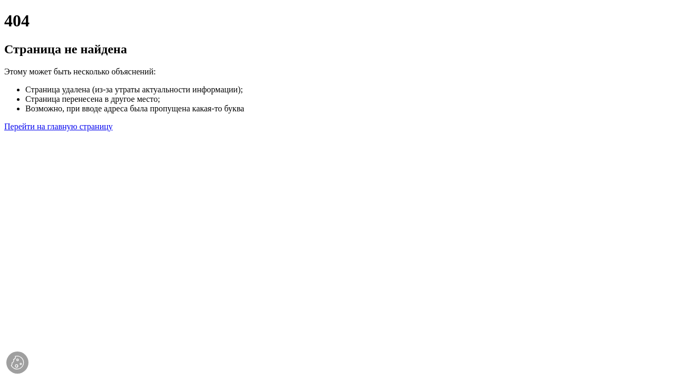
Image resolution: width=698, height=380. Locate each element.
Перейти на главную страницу (58, 126)
